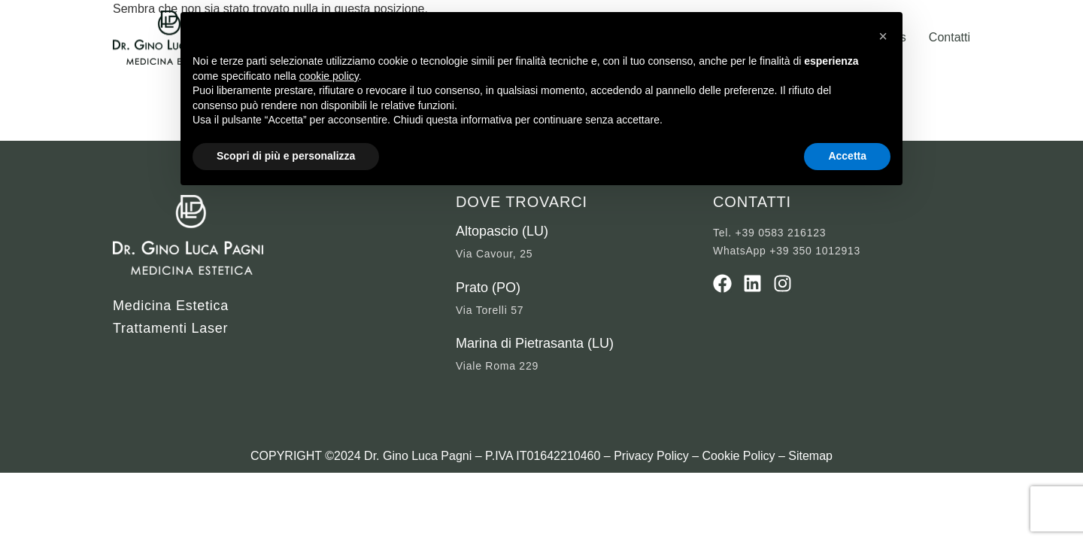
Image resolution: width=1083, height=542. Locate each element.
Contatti (949, 37)
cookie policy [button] (329, 76)
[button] (883, 36)
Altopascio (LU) (502, 231)
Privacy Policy (651, 455)
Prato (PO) (488, 287)
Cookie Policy (738, 455)
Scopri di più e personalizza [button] (286, 156)
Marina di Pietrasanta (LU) (535, 343)
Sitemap (810, 455)
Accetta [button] (847, 156)
